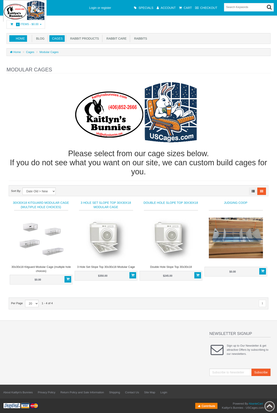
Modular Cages (48, 52)
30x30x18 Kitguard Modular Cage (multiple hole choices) (41, 205)
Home (20, 38)
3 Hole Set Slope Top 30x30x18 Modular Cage (106, 205)
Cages (56, 38)
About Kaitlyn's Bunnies (18, 392)
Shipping (114, 392)
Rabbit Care (116, 38)
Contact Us (132, 392)
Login (163, 392)
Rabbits (139, 38)
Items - (26, 24)
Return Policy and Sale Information (82, 392)
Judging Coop (235, 202)
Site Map (149, 392)
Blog (39, 38)
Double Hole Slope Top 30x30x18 (170, 202)
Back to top (269, 406)
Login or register (100, 8)
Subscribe (261, 372)
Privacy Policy (46, 392)
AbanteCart (256, 403)
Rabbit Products (83, 38)
